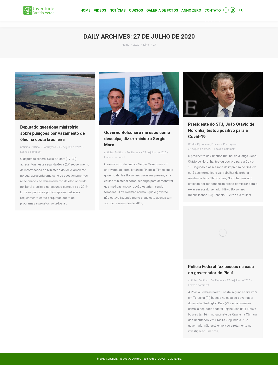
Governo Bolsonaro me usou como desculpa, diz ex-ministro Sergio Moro (137, 138)
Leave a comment (30, 151)
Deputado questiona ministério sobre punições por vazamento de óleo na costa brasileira (52, 133)
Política (35, 147)
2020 (136, 44)
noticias (25, 147)
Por (49, 147)
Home (125, 44)
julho (146, 44)
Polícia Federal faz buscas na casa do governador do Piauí (221, 269)
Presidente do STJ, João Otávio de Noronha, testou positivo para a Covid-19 (221, 130)
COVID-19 (193, 144)
